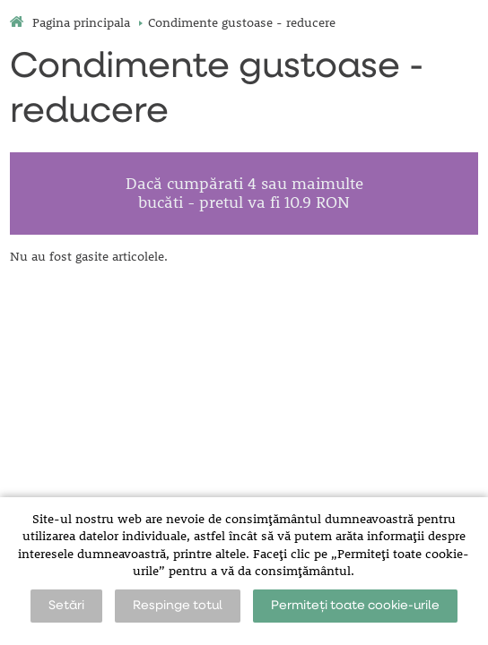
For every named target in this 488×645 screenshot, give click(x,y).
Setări (66, 605)
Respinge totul (177, 605)
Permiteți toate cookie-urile (355, 605)
